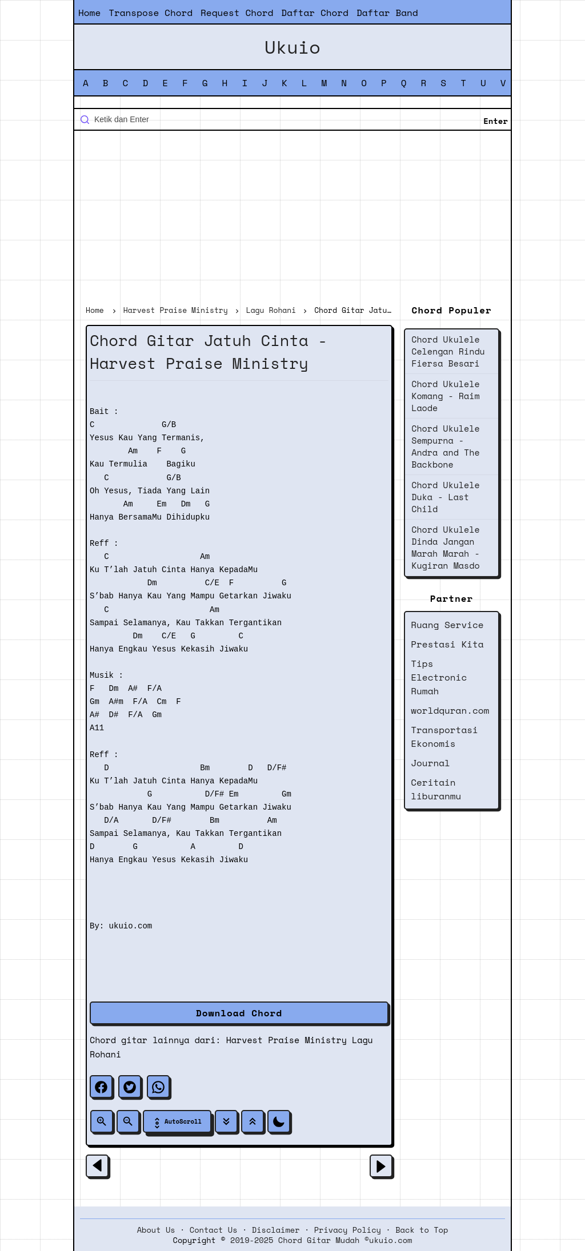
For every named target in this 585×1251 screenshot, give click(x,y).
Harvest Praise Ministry (286, 1039)
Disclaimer (276, 1230)
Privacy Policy (347, 1230)
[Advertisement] (292, 219)
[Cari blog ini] (292, 119)
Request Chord (237, 12)
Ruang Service (447, 624)
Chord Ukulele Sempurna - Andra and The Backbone (445, 446)
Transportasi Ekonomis (444, 736)
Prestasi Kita (447, 644)
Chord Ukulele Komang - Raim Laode (445, 395)
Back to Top (421, 1230)
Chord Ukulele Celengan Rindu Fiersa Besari (448, 351)
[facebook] (101, 1086)
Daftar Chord (314, 12)
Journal (430, 763)
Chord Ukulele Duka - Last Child (445, 496)
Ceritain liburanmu (436, 789)
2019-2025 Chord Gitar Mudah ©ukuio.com (321, 1240)
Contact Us (214, 1230)
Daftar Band (387, 12)
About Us (156, 1230)
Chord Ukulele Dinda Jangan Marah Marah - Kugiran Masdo (445, 547)
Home (89, 12)
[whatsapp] (158, 1086)
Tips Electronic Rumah (439, 677)
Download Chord (239, 1013)
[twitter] (129, 1086)
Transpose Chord (151, 12)
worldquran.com (450, 710)
